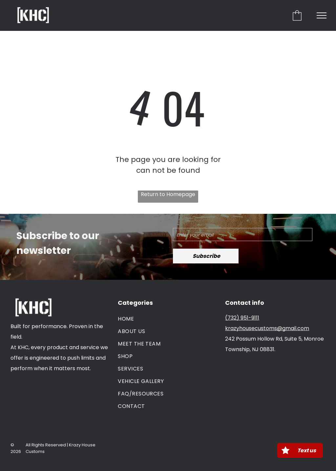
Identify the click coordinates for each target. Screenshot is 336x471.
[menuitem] (168, 319)
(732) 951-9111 (242, 318)
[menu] (321, 15)
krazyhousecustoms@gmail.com (267, 328)
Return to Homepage (168, 194)
